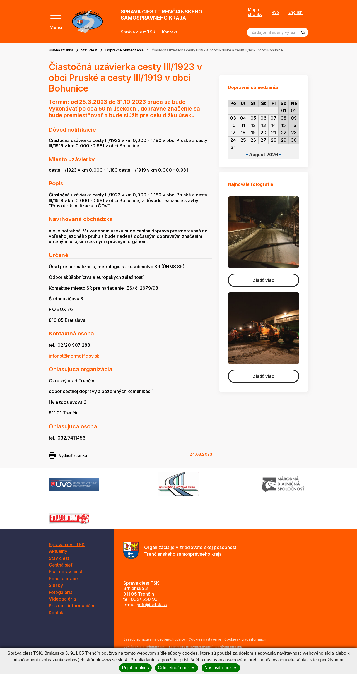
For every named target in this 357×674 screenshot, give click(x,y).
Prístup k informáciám (71, 605)
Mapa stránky (255, 12)
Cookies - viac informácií (245, 639)
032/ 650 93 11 (147, 599)
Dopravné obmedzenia (124, 50)
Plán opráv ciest (65, 571)
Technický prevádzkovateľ (190, 647)
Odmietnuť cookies (176, 667)
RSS (275, 12)
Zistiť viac (263, 280)
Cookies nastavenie (205, 639)
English (295, 12)
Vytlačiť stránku (68, 455)
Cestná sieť (61, 565)
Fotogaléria (61, 592)
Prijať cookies (135, 667)
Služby (56, 585)
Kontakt (169, 32)
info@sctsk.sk (152, 604)
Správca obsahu (228, 647)
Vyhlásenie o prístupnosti (144, 647)
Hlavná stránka (61, 50)
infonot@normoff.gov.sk (74, 356)
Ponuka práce (63, 578)
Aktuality (58, 551)
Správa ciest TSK (138, 32)
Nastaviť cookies (220, 667)
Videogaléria (62, 599)
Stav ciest (89, 50)
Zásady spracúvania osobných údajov (154, 639)
